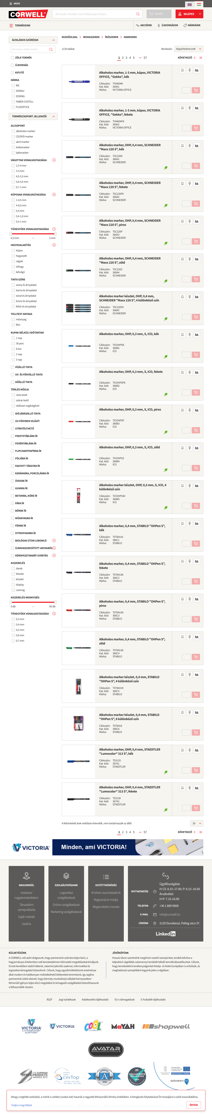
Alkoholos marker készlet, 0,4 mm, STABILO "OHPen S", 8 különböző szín (129, 717)
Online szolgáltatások (66, 905)
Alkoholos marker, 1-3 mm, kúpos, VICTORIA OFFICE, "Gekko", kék (129, 75)
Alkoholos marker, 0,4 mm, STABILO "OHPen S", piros (132, 603)
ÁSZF (49, 999)
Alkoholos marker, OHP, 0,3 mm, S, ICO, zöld (129, 447)
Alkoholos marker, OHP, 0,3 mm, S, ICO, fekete (131, 372)
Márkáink (194, 25)
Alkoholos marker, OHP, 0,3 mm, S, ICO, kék (129, 334)
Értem (194, 1105)
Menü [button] (17, 3)
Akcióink (146, 25)
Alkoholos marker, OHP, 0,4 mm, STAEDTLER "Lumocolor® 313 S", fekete (129, 789)
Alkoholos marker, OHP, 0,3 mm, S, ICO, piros (130, 409)
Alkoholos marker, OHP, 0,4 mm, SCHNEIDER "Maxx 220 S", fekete (130, 185)
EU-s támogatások (125, 999)
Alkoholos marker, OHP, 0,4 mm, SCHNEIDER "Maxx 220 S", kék (130, 147)
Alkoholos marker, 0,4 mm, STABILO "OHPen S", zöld (132, 641)
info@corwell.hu (169, 914)
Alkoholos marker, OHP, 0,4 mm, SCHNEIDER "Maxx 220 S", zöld (130, 260)
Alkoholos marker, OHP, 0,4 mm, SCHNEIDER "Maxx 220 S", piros (130, 223)
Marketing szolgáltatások (66, 912)
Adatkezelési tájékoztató (95, 999)
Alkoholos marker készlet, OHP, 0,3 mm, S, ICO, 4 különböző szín (132, 487)
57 (145, 58)
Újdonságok (169, 25)
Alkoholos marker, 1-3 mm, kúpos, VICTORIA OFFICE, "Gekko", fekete (129, 112)
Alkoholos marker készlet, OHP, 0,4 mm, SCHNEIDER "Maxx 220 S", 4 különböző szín (129, 298)
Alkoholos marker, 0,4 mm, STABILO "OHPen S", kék (132, 528)
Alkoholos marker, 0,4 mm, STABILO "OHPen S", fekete (132, 566)
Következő (185, 57)
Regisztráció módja (106, 900)
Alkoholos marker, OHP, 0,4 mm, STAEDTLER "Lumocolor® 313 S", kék (129, 751)
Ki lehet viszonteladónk (106, 893)
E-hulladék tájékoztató (153, 999)
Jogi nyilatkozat (67, 999)
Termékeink (22, 25)
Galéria (26, 924)
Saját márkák (26, 917)
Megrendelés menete (106, 907)
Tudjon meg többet (21, 1105)
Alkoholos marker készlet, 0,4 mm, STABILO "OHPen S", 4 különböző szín (129, 679)
